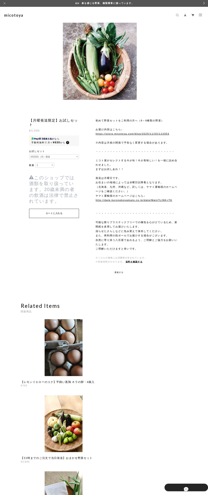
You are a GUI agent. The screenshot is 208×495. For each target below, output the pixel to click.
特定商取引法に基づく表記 (80, 476)
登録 (164, 434)
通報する (119, 272)
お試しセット (37, 151)
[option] (104, 64)
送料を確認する (134, 262)
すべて (32, 391)
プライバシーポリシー (51, 476)
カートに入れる (54, 213)
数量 (31, 165)
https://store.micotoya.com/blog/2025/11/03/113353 (132, 133)
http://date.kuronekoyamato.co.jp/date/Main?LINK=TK (134, 200)
